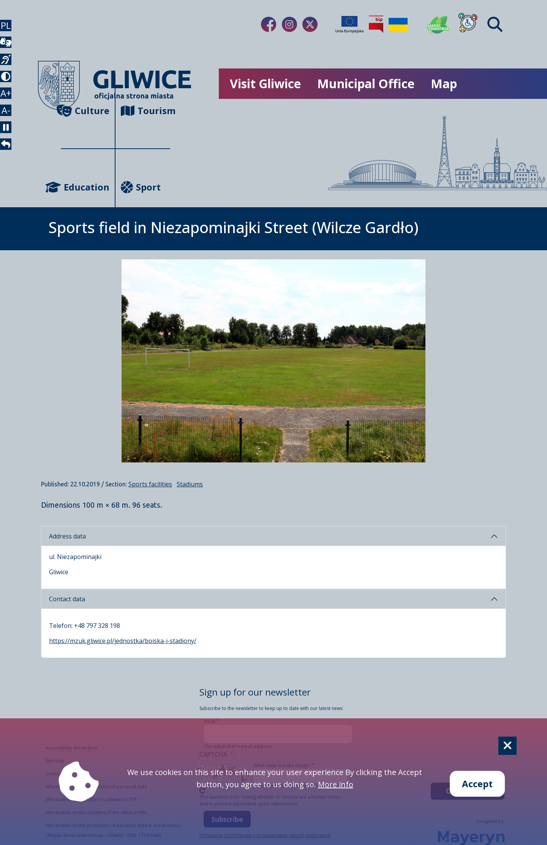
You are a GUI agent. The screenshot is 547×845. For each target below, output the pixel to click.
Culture (85, 110)
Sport (141, 187)
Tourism (145, 110)
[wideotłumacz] (9, 53)
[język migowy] (9, 77)
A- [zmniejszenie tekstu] (9, 150)
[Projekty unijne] (349, 24)
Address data (67, 536)
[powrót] (9, 199)
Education (85, 187)
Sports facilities (150, 484)
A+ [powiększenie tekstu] (9, 126)
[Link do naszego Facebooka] (268, 24)
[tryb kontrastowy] (9, 102)
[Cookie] (507, 746)
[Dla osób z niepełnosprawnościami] (468, 24)
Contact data (67, 599)
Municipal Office (365, 83)
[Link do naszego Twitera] (310, 24)
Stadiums (190, 484)
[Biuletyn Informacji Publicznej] (376, 24)
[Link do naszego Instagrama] (289, 24)
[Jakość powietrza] (438, 24)
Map (444, 83)
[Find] (495, 24)
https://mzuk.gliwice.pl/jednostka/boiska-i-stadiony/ (122, 641)
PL (9, 28)
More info (335, 784)
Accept (477, 783)
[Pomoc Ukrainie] (398, 24)
